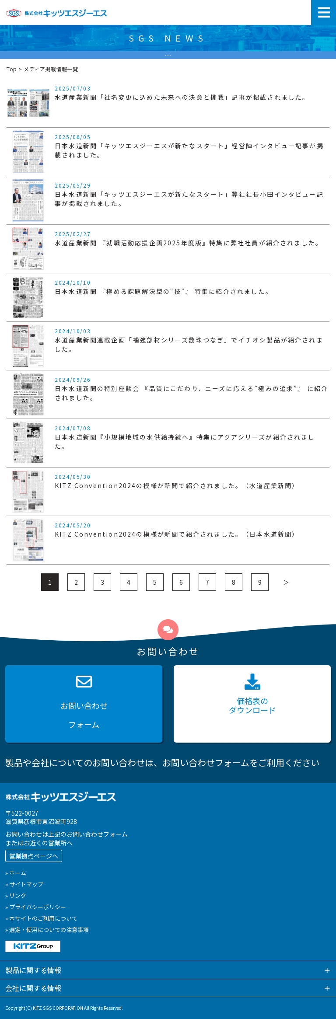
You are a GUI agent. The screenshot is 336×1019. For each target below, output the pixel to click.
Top (12, 69)
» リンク (15, 895)
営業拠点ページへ (33, 855)
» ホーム (15, 873)
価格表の (252, 695)
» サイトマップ (24, 884)
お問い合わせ (83, 704)
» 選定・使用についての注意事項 (47, 929)
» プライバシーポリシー (35, 907)
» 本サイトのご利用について (41, 918)
